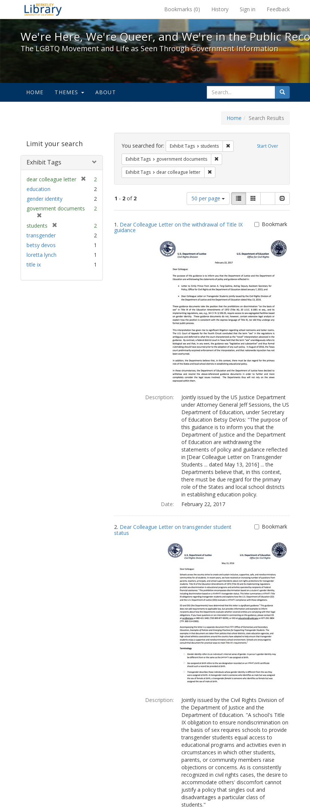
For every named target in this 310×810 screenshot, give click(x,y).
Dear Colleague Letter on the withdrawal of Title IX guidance (178, 227)
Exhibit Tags (44, 162)
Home (35, 92)
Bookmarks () (182, 9)
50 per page (208, 198)
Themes (69, 92)
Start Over (267, 146)
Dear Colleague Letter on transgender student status (172, 529)
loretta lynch (41, 254)
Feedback (278, 9)
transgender (41, 235)
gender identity (44, 198)
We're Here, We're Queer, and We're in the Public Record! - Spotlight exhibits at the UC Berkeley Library (43, 9)
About (105, 92)
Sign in (247, 9)
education (38, 189)
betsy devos (41, 245)
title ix (34, 264)
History (219, 9)
